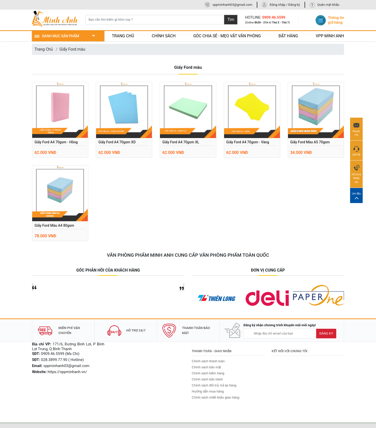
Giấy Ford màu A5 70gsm (310, 142)
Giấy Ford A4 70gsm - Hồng (56, 142)
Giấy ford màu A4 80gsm (54, 225)
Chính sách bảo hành (207, 379)
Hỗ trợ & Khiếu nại (356, 173)
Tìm (230, 19)
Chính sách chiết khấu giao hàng (215, 397)
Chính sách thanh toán (208, 361)
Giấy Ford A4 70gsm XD (117, 142)
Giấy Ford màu (72, 49)
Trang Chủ (43, 49)
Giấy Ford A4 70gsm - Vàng (247, 142)
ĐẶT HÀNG (288, 36)
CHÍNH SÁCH (164, 36)
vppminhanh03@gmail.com (233, 5)
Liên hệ (356, 150)
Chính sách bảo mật (206, 367)
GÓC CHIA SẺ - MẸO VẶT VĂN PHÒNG (227, 36)
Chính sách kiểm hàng (208, 373)
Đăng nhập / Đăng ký (285, 5)
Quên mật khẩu (328, 5)
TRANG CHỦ (123, 36)
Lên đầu (356, 195)
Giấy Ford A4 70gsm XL (180, 142)
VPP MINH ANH (330, 36)
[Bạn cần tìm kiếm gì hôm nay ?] (154, 19)
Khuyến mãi (356, 128)
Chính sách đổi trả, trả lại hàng (214, 385)
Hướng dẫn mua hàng (208, 391)
